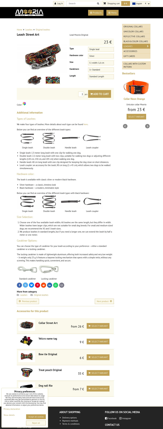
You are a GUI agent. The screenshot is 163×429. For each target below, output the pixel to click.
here (86, 124)
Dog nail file (46, 385)
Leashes (23, 295)
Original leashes (41, 295)
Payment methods (70, 420)
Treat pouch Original (50, 370)
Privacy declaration (12, 409)
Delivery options (69, 417)
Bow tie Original (48, 354)
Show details (9, 415)
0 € (125, 3)
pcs (83, 94)
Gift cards (129, 56)
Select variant (98, 325)
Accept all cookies (36, 416)
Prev (125, 126)
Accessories (130, 51)
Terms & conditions (71, 424)
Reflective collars (134, 36)
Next (147, 126)
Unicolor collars (133, 31)
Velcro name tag (48, 338)
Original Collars (133, 26)
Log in (59, 3)
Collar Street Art (48, 323)
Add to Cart (99, 94)
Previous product (28, 301)
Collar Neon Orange (134, 98)
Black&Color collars (136, 41)
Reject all (36, 423)
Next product (104, 301)
